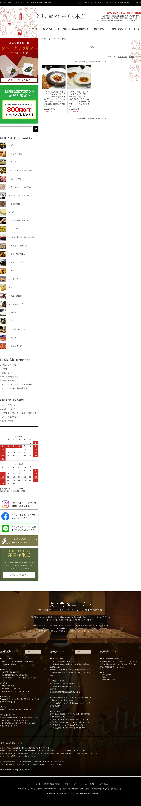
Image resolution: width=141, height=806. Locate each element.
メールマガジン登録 (123, 2)
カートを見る (137, 2)
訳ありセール (7, 373)
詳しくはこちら (33, 651)
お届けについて (100, 29)
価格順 (131, 57)
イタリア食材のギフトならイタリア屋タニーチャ (68, 793)
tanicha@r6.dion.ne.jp (10, 770)
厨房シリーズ (54, 39)
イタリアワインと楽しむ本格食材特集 (17, 384)
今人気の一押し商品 (10, 377)
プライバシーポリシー (72, 784)
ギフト (5, 369)
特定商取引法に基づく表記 (51, 784)
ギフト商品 (62, 29)
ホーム (34, 29)
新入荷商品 (47, 29)
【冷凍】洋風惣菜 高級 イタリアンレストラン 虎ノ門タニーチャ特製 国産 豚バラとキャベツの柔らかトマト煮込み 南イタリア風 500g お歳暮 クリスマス (54, 99)
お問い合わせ (117, 29)
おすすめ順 (122, 57)
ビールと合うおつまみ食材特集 (14, 388)
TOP (44, 39)
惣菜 (64, 39)
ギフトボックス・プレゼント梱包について (19, 413)
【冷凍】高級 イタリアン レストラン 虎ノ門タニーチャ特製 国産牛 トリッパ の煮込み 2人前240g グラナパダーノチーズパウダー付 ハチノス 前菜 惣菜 (79, 99)
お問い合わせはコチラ (19, 575)
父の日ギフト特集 (9, 365)
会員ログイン (98, 2)
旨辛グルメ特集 (8, 380)
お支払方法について (80, 29)
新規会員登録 (109, 2)
